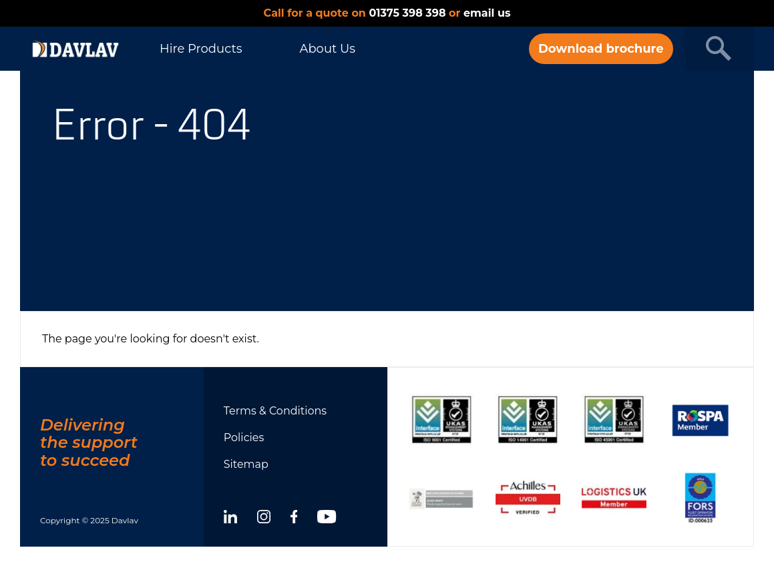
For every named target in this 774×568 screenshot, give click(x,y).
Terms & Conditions (275, 410)
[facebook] (294, 519)
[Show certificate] (441, 419)
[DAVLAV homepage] (75, 48)
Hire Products (201, 48)
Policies (244, 437)
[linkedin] (230, 519)
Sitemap (246, 464)
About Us (327, 48)
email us (486, 13)
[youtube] (326, 519)
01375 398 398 (407, 13)
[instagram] (263, 519)
